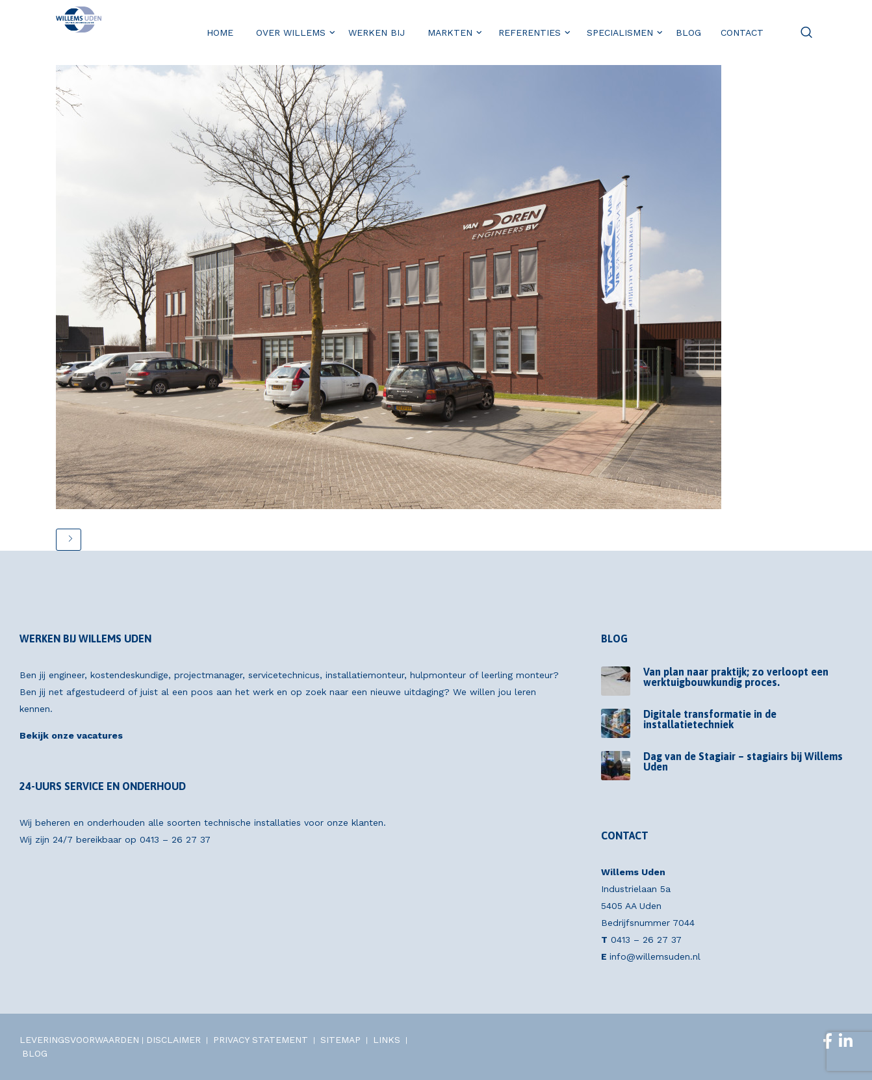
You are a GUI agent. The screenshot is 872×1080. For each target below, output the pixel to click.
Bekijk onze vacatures (71, 735)
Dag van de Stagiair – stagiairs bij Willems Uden (743, 761)
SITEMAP (340, 1039)
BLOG (34, 1053)
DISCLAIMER (173, 1039)
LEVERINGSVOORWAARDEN (79, 1039)
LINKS (386, 1039)
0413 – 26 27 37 (175, 839)
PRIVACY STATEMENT (260, 1039)
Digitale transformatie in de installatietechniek (709, 719)
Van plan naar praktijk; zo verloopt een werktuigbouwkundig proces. (735, 677)
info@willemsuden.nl (654, 956)
